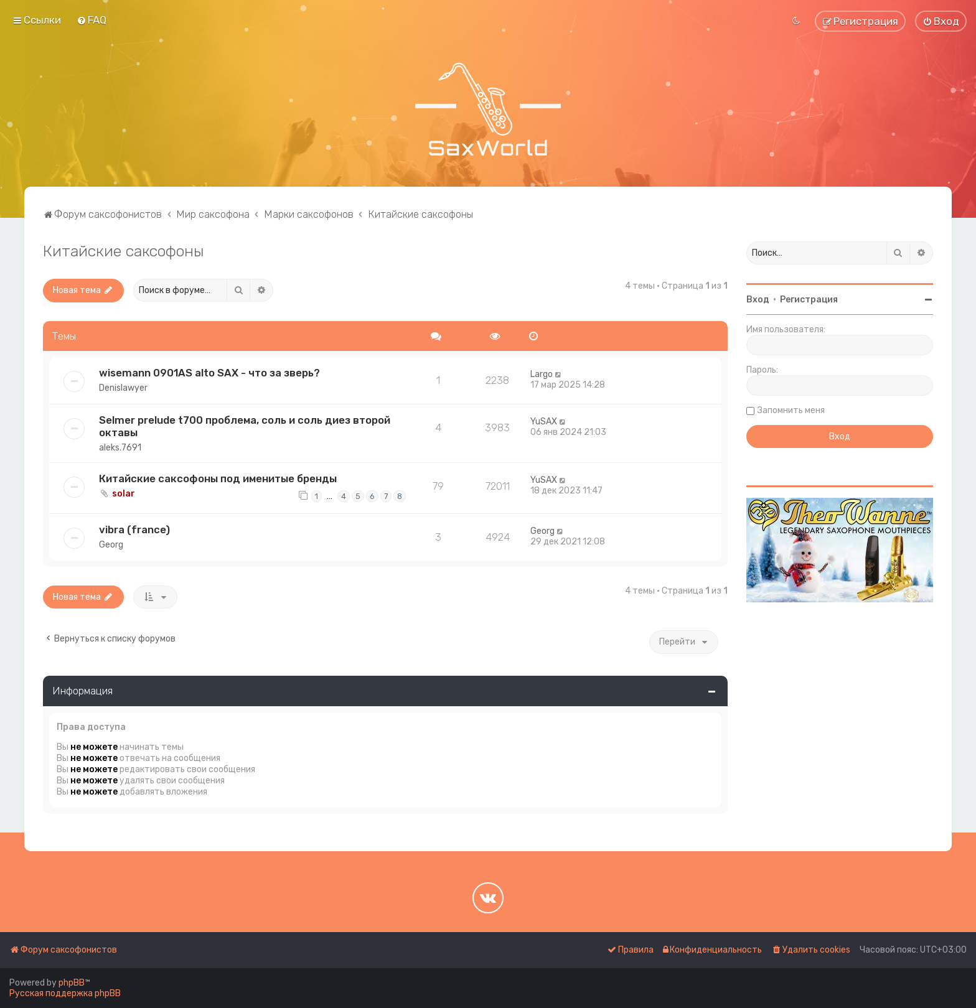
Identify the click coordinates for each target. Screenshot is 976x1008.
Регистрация (809, 299)
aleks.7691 (120, 447)
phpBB (72, 983)
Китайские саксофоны (123, 250)
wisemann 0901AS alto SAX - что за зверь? (209, 372)
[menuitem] (91, 20)
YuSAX (543, 421)
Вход (757, 299)
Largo (541, 374)
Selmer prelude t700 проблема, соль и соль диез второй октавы (244, 426)
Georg (111, 544)
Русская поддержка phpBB (65, 993)
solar (123, 493)
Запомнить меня (791, 410)
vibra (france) (134, 529)
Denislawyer (123, 388)
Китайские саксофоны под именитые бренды (218, 478)
